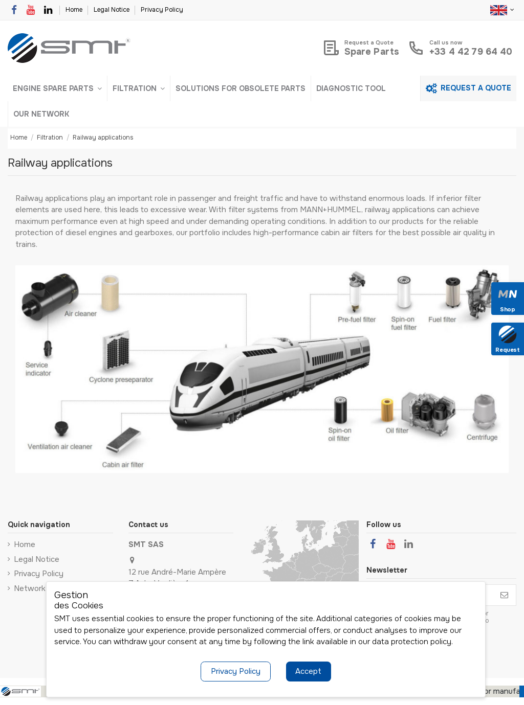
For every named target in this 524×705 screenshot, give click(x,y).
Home (75, 10)
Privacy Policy (162, 10)
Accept (308, 671)
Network (30, 588)
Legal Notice (112, 10)
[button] (57, 88)
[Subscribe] (504, 595)
